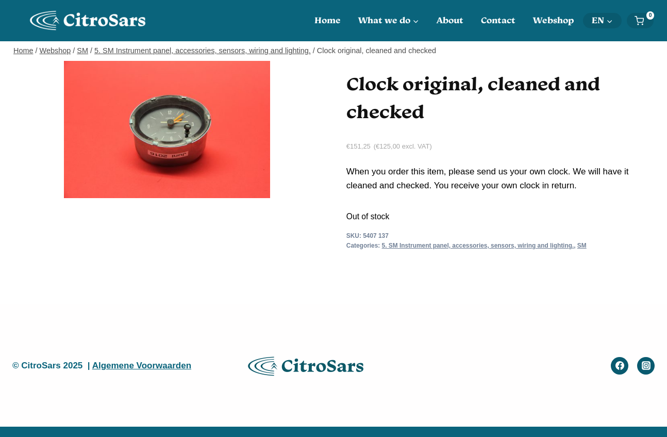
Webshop (553, 20)
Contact (498, 20)
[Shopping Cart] (644, 20)
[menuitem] (602, 20)
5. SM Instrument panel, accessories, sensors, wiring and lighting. (478, 245)
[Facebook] (619, 366)
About (450, 20)
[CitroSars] (90, 20)
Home (327, 20)
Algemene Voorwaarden (141, 365)
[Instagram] (646, 366)
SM (582, 245)
